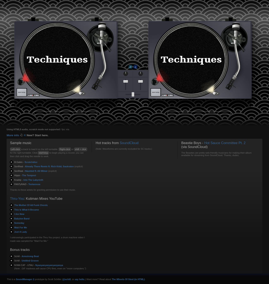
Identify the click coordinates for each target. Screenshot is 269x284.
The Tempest (25, 175)
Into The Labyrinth (28, 180)
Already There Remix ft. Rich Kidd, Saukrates (44, 166)
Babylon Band (22, 218)
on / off (20, 82)
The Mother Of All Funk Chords (31, 205)
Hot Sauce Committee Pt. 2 (225, 143)
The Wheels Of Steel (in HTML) (128, 279)
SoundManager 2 (25, 279)
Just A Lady (20, 232)
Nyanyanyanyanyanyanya (38, 265)
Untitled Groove (26, 260)
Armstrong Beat (26, 256)
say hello (79, 279)
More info (27, 135)
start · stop (21, 92)
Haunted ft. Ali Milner (31, 171)
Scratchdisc (26, 162)
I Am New (19, 214)
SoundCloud (129, 143)
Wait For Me (20, 227)
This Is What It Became (26, 209)
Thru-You (17, 198)
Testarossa (27, 184)
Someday (19, 223)
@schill (67, 279)
